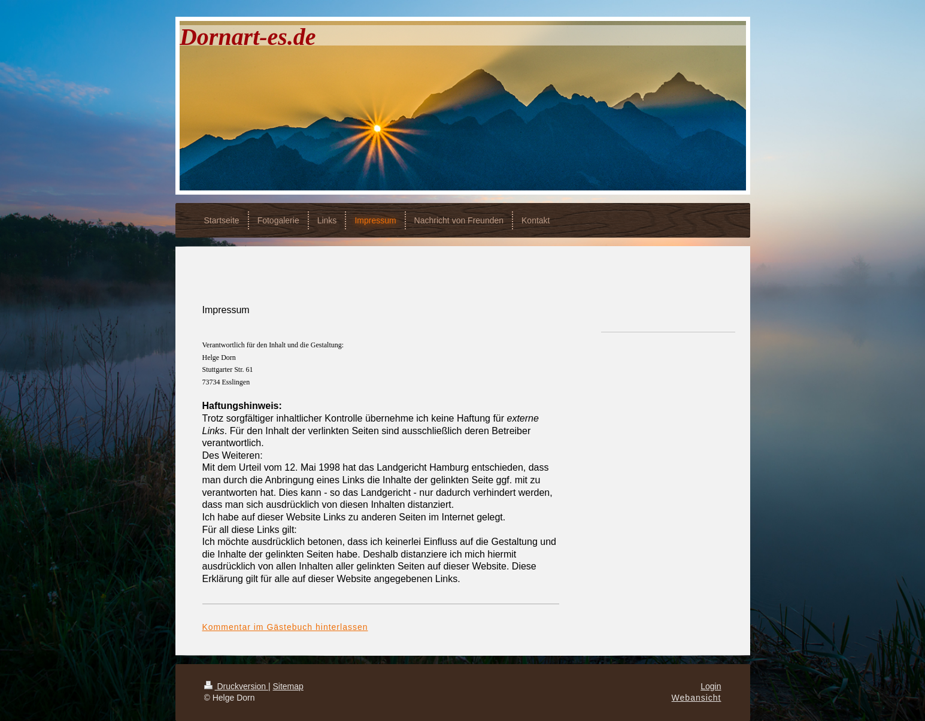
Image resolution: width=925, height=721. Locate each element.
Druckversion (236, 686)
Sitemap (288, 686)
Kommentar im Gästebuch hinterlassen (285, 627)
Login (710, 686)
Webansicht (696, 697)
